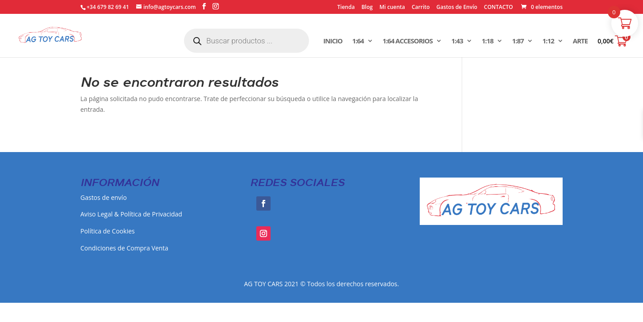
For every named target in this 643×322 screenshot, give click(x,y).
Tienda (346, 7)
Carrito (421, 7)
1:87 (518, 41)
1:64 (358, 41)
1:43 (457, 41)
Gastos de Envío (456, 7)
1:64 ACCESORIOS (408, 41)
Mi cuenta (392, 7)
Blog (366, 7)
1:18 (487, 41)
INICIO (332, 41)
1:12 (548, 41)
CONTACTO (498, 7)
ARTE (580, 41)
